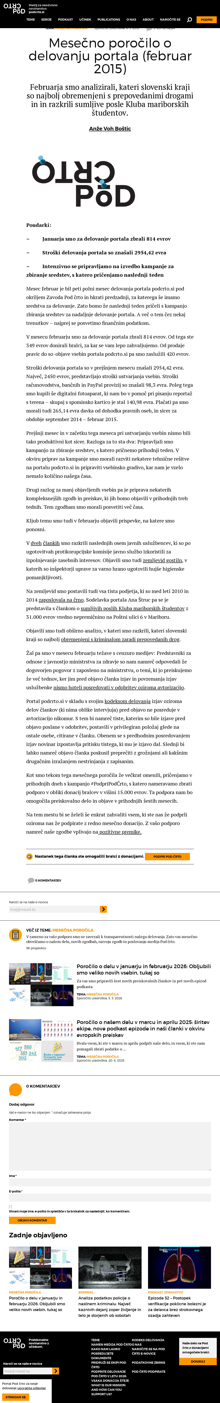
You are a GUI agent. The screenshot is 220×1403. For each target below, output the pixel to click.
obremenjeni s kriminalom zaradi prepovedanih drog (120, 639)
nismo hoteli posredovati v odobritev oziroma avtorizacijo (118, 687)
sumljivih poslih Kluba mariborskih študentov (133, 608)
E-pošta (15, 1191)
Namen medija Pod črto (111, 1344)
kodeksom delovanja (128, 701)
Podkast (65, 19)
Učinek (85, 19)
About (148, 19)
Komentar (17, 1120)
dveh (36, 542)
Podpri (206, 20)
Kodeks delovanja (148, 1340)
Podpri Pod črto (167, 857)
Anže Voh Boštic (110, 128)
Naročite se (170, 19)
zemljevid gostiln (162, 560)
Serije (46, 19)
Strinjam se (16, 1397)
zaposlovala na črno (61, 599)
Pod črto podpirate (148, 1372)
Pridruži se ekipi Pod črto (108, 1365)
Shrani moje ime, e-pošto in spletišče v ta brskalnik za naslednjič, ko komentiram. (69, 1211)
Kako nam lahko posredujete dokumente (105, 1353)
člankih (51, 542)
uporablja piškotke (31, 1388)
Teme (30, 19)
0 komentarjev (44, 880)
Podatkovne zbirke (148, 1363)
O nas (131, 19)
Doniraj (198, 1361)
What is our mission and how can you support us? (108, 1389)
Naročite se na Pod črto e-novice (148, 1351)
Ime (13, 1176)
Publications (109, 19)
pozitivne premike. (120, 831)
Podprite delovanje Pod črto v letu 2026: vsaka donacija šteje (110, 1376)
